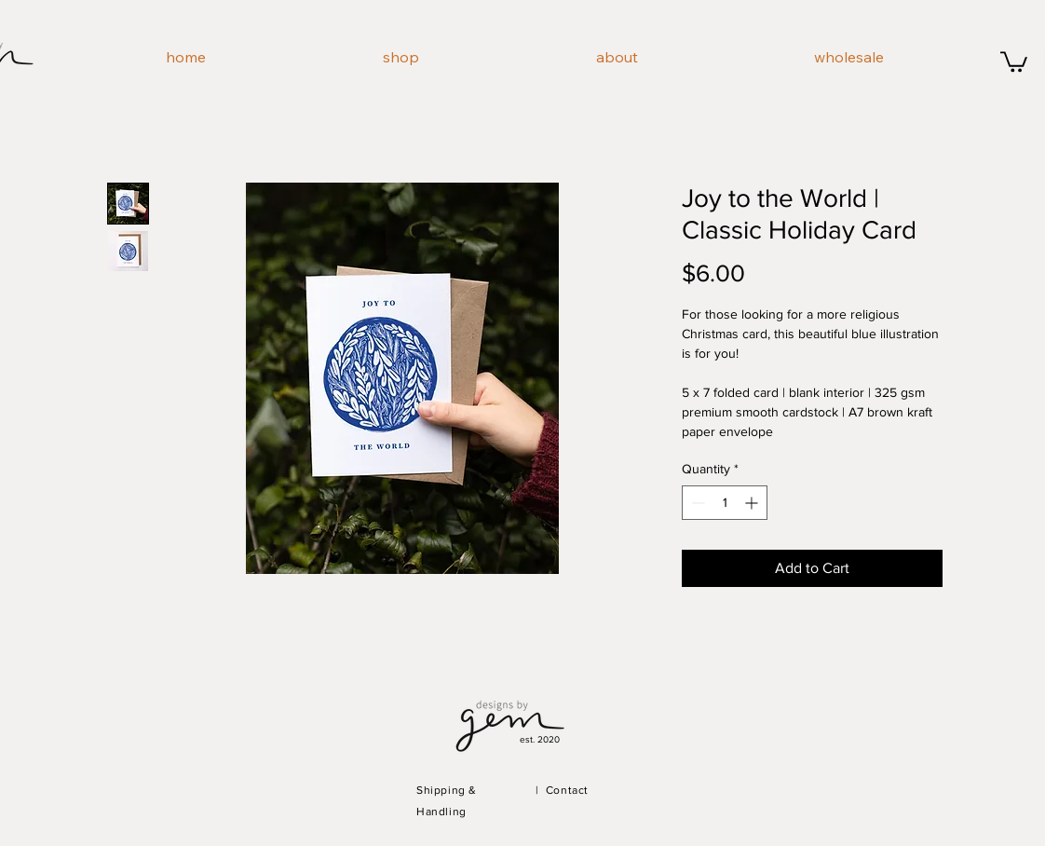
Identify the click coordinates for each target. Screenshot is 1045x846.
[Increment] (753, 502)
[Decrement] (696, 502)
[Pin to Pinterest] (230, 594)
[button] (1013, 60)
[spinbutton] (724, 502)
